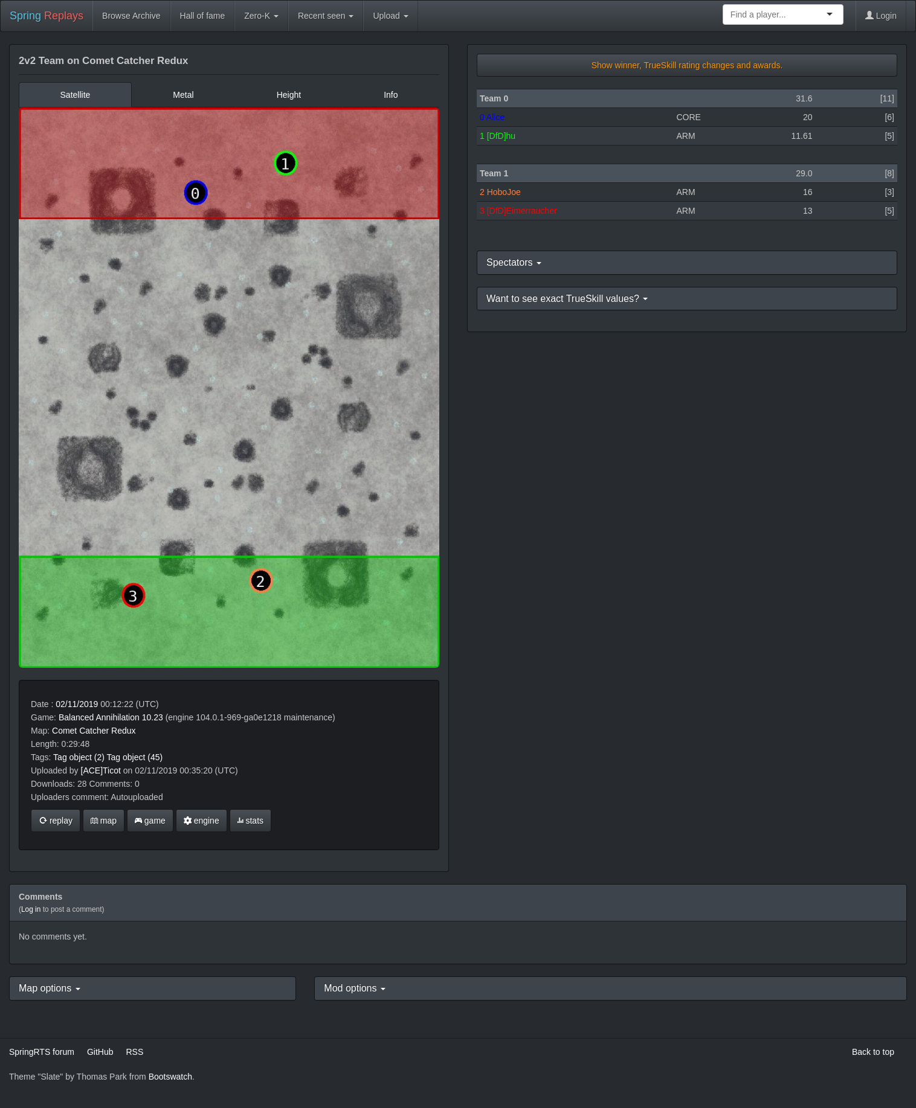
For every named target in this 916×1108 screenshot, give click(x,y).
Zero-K (261, 16)
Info (391, 95)
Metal (183, 95)
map (104, 820)
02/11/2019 (77, 704)
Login (881, 16)
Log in (30, 909)
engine (201, 820)
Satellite (75, 95)
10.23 (152, 717)
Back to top (873, 1052)
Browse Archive (131, 16)
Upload (390, 16)
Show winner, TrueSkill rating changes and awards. (687, 65)
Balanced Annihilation (99, 717)
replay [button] (56, 820)
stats (250, 820)
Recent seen (326, 16)
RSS (134, 1052)
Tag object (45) (135, 757)
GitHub (100, 1052)
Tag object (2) (79, 757)
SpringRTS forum (41, 1052)
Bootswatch (170, 1076)
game (150, 820)
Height (289, 95)
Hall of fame (202, 16)
